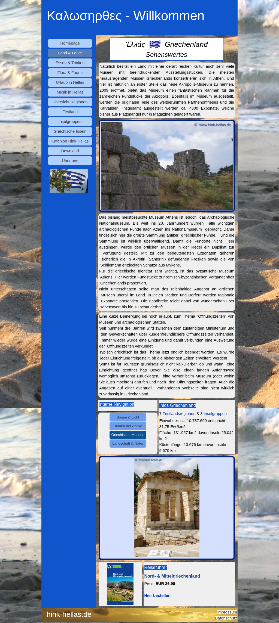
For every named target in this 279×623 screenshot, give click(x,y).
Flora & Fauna (70, 72)
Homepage (70, 43)
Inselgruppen (70, 121)
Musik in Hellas (70, 92)
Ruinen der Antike (128, 426)
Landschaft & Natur (127, 443)
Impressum (227, 612)
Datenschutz (226, 618)
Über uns (70, 161)
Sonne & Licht (128, 417)
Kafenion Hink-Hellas (70, 141)
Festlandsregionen (179, 413)
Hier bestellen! (158, 595)
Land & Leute (70, 53)
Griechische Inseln (70, 131)
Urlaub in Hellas (70, 82)
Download (70, 151)
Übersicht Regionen (70, 102)
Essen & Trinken (70, 63)
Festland (70, 112)
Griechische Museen (127, 435)
